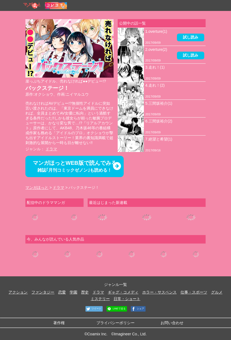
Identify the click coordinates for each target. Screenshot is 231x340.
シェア (137, 309)
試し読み (190, 37)
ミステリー (100, 299)
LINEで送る (116, 309)
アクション (18, 292)
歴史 (85, 292)
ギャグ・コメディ (123, 292)
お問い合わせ (172, 323)
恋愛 (62, 292)
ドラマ (51, 149)
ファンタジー (42, 292)
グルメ (217, 292)
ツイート (93, 309)
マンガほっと (36, 187)
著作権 (59, 323)
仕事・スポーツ (193, 292)
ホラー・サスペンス (159, 292)
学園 (73, 292)
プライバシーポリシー (115, 323)
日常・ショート (127, 299)
